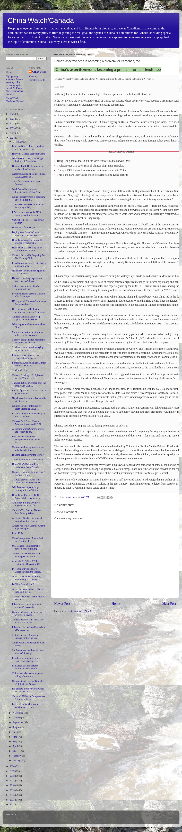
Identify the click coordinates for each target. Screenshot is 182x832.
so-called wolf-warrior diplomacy (129, 213)
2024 (12, 123)
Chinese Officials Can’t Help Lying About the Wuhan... (26, 318)
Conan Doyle (39, 71)
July (15, 732)
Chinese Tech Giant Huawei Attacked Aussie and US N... (27, 422)
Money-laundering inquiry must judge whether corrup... (27, 333)
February (17, 755)
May (15, 741)
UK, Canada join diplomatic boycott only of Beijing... (26, 547)
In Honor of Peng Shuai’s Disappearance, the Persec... (27, 570)
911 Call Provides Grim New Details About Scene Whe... (27, 481)
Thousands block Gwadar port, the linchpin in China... (29, 384)
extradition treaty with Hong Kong (104, 228)
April (16, 746)
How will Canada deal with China (28, 153)
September (18, 722)
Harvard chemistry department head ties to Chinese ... (27, 279)
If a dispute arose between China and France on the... (28, 690)
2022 (12, 133)
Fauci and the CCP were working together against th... (28, 147)
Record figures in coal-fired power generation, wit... (29, 392)
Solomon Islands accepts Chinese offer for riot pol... (28, 295)
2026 (12, 114)
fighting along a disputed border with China (141, 296)
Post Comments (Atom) (79, 611)
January (17, 760)
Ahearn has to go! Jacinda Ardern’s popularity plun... (29, 527)
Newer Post (62, 603)
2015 (12, 790)
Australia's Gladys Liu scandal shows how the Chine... (27, 519)
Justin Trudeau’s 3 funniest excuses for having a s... (25, 636)
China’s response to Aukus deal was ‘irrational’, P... (27, 539)
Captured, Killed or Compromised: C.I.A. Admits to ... (29, 175)
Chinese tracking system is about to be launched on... (28, 448)
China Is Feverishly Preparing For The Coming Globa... (28, 256)
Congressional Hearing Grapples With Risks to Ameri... (28, 682)
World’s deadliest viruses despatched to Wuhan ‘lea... (27, 190)
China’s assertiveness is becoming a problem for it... (28, 198)
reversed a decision (85, 224)
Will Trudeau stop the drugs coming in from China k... (26, 488)
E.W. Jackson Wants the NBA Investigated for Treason (26, 213)
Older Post (168, 603)
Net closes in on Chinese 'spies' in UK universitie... (28, 272)
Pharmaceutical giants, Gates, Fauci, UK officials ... (26, 356)
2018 (12, 775)
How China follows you (24, 227)
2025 (12, 118)
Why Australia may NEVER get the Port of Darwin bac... (28, 160)
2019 (12, 771)
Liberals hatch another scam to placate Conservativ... (27, 605)
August (16, 727)
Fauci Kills (17, 533)
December (18, 141)
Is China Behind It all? (23, 584)
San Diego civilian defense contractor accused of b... (25, 667)
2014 (12, 795)
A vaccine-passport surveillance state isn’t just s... (27, 590)
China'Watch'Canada (41, 20)
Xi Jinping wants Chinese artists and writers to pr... (28, 430)
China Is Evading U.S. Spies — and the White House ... (27, 376)
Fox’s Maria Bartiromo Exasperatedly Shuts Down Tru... (26, 439)
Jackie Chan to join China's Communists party (25, 287)
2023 (12, 128)
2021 (12, 137)
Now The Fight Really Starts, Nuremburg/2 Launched (26, 578)
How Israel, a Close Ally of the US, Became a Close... (27, 249)
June (15, 736)
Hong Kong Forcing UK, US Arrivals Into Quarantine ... (26, 496)
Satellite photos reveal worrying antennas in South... (27, 349)
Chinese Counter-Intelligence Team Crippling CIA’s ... (26, 407)
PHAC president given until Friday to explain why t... (29, 264)
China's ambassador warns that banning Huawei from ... (27, 555)
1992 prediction (20, 370)
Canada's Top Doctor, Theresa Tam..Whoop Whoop (26, 511)
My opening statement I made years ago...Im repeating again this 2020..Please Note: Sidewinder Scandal (14, 85)
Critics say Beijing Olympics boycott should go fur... (26, 504)
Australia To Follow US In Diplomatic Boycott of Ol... (26, 562)
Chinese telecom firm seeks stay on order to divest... (28, 613)
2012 (12, 804)
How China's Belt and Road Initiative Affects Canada (25, 465)
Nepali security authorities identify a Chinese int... (29, 399)
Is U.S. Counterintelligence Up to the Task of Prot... (28, 415)
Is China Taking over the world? (28, 454)
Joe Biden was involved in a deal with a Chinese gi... (28, 651)
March (16, 751)
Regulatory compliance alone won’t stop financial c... (26, 659)
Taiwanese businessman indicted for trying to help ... (28, 206)
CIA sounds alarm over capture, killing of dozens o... (27, 674)
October (17, 717)
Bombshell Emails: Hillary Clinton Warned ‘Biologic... (29, 364)
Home (116, 603)
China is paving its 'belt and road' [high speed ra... (28, 473)
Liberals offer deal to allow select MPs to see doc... (28, 628)
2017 (12, 780)
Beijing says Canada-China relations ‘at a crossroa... (25, 233)
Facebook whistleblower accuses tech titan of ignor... (28, 705)
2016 (12, 785)
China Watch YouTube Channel (15, 99)
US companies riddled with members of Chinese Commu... (28, 310)
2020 (12, 766)
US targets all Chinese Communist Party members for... (29, 302)
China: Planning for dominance (27, 459)
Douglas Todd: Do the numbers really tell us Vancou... (27, 167)
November (18, 712)
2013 (12, 799)
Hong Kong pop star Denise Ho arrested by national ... (27, 241)
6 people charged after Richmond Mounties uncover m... (28, 341)
